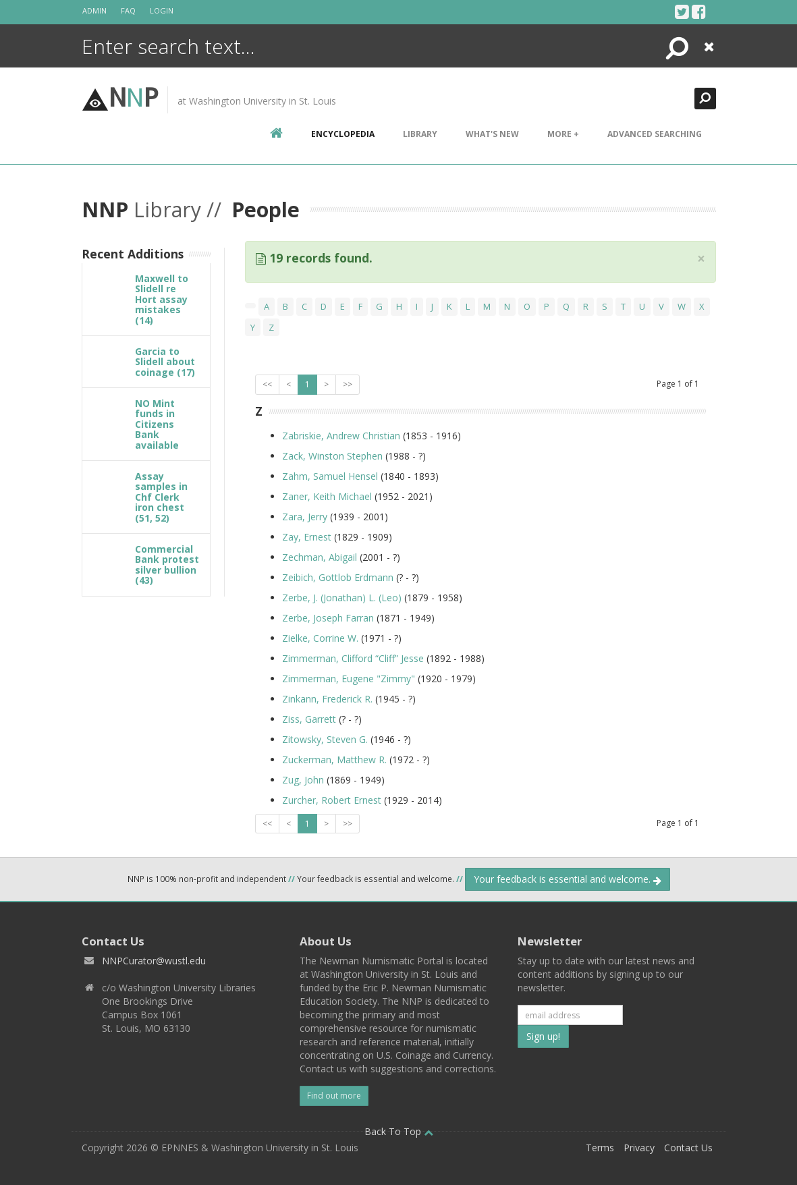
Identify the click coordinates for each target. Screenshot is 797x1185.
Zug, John (304, 779)
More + (563, 134)
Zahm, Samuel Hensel (330, 476)
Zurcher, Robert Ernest (331, 800)
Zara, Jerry (306, 516)
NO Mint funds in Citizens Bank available (157, 424)
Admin (94, 10)
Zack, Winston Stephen (332, 455)
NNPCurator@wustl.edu (154, 960)
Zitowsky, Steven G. (325, 739)
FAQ (128, 10)
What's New (492, 134)
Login (161, 10)
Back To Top (398, 1131)
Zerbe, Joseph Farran (328, 617)
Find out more (334, 1095)
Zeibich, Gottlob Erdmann (339, 577)
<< (267, 384)
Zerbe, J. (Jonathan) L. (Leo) (343, 597)
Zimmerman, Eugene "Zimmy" (350, 678)
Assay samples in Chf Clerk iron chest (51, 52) (161, 497)
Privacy (639, 1147)
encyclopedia (343, 134)
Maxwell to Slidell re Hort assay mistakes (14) (161, 299)
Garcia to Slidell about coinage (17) (165, 362)
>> (347, 384)
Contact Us (688, 1147)
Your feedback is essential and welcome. (567, 879)
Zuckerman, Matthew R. (335, 759)
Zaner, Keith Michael (328, 496)
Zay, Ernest (308, 536)
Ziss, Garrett (310, 719)
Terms (600, 1147)
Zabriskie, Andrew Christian (342, 435)
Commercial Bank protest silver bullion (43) (167, 564)
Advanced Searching (654, 134)
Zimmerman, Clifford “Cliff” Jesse (353, 658)
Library (420, 134)
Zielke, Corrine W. (320, 638)
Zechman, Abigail (321, 557)
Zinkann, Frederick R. (328, 698)
